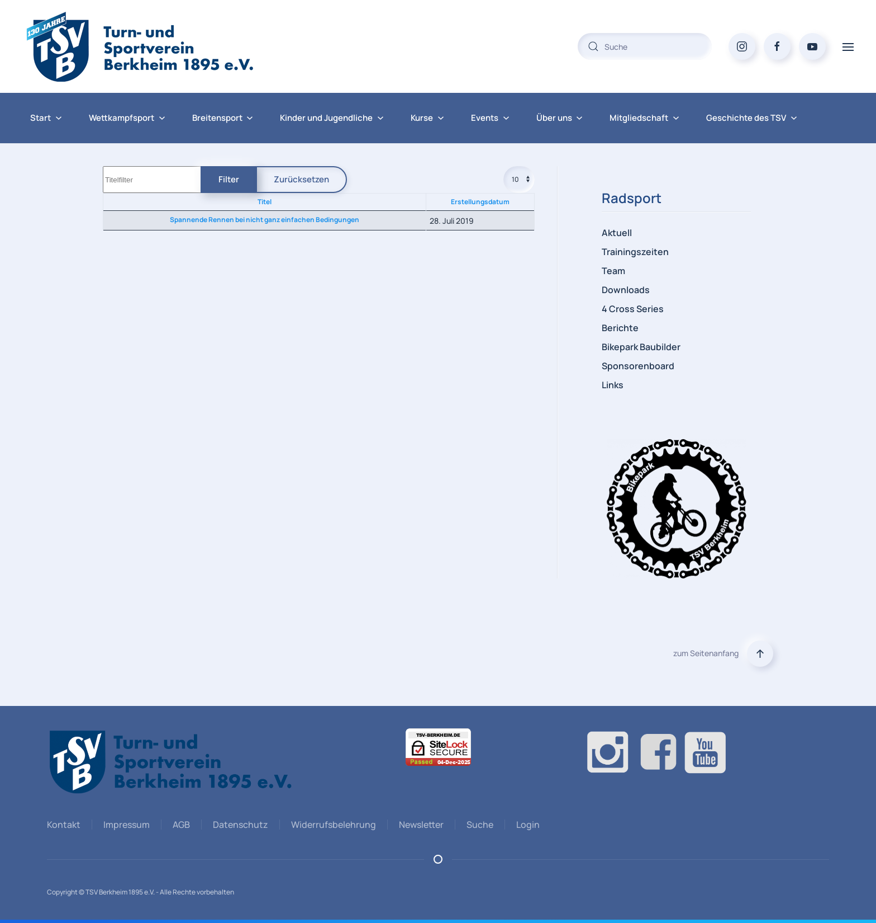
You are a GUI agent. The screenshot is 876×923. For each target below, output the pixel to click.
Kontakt (62, 824)
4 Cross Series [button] (633, 309)
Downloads (626, 290)
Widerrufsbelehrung (331, 824)
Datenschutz (238, 824)
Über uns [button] (559, 118)
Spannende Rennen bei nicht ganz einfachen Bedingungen (264, 219)
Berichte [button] (620, 328)
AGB (179, 824)
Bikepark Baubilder (641, 347)
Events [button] (490, 118)
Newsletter (419, 824)
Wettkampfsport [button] (127, 118)
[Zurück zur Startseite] (162, 46)
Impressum (125, 824)
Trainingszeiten (635, 252)
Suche (478, 824)
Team (613, 271)
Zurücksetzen (301, 179)
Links (612, 385)
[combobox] (645, 46)
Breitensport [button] (223, 118)
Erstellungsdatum (480, 201)
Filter (228, 179)
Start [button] (46, 118)
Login (526, 824)
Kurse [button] (427, 118)
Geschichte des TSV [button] (751, 118)
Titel (265, 201)
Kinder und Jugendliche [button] (332, 118)
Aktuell (617, 233)
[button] (848, 46)
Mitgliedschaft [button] (644, 118)
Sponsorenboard (638, 366)
